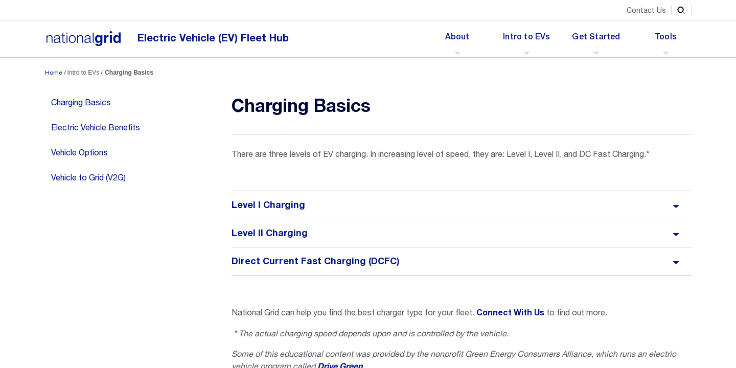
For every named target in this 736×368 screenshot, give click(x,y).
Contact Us (646, 10)
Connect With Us (510, 312)
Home (53, 72)
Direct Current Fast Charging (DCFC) (316, 261)
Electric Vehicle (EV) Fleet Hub (213, 38)
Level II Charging (270, 233)
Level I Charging (268, 205)
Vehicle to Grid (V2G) (88, 177)
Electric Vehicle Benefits (95, 127)
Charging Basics (81, 102)
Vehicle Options (79, 152)
